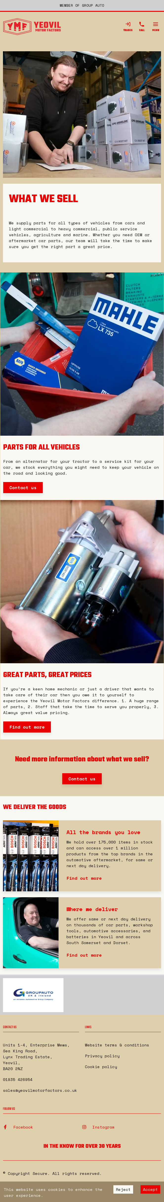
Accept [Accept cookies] (150, 1189)
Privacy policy (102, 1056)
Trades (128, 27)
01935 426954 (18, 1079)
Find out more (27, 727)
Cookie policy (101, 1067)
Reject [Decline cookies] (123, 1189)
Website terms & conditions (117, 1045)
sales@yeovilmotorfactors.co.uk (40, 1090)
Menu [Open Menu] (155, 27)
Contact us (23, 487)
